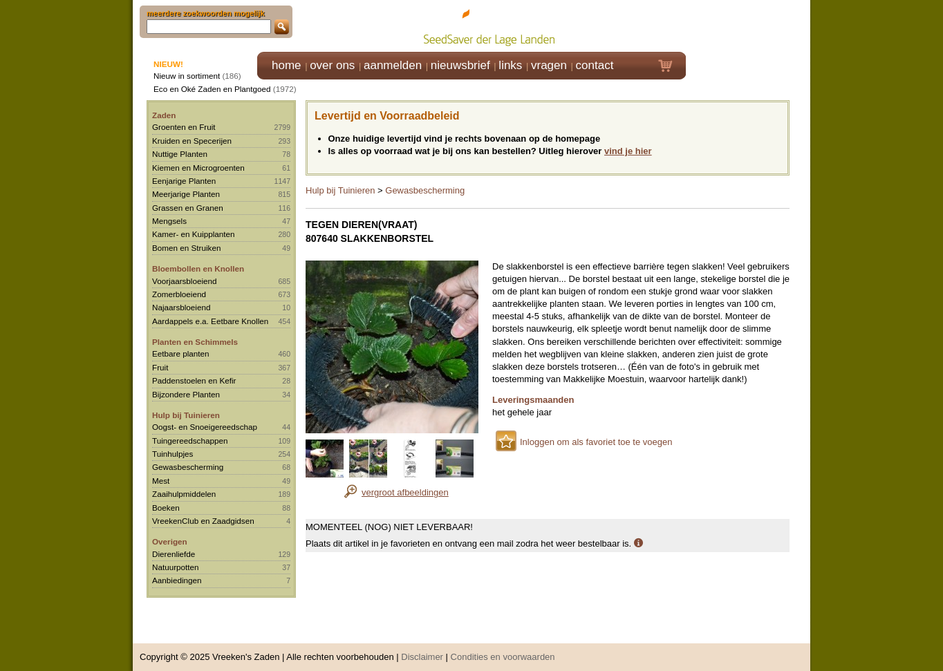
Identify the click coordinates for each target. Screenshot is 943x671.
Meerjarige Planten (186, 193)
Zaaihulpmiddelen (184, 493)
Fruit (160, 367)
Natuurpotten (175, 567)
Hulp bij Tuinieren (186, 414)
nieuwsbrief (460, 65)
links (510, 65)
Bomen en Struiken (186, 247)
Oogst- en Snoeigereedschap (204, 426)
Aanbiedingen (177, 580)
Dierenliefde (173, 553)
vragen (549, 65)
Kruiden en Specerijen (192, 140)
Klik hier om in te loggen (748, 25)
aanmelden (393, 65)
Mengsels (169, 220)
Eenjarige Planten (184, 180)
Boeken (166, 507)
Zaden (164, 115)
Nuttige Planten (179, 153)
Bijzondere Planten (186, 394)
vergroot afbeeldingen (405, 492)
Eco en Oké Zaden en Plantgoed (212, 88)
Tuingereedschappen (189, 440)
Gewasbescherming (187, 466)
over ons (332, 65)
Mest (160, 480)
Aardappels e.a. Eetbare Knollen (210, 320)
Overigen (169, 541)
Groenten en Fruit (184, 126)
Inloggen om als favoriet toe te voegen (596, 442)
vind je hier (628, 151)
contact (595, 65)
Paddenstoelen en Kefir (194, 380)
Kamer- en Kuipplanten (193, 233)
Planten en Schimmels (195, 341)
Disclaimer (422, 650)
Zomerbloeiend (179, 294)
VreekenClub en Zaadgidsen (203, 520)
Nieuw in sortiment (186, 75)
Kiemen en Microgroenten (198, 167)
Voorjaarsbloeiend (184, 280)
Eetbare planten (180, 353)
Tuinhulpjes (172, 453)
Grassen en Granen (187, 207)
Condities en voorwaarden (503, 650)
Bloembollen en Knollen (198, 268)
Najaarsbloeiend (181, 307)
